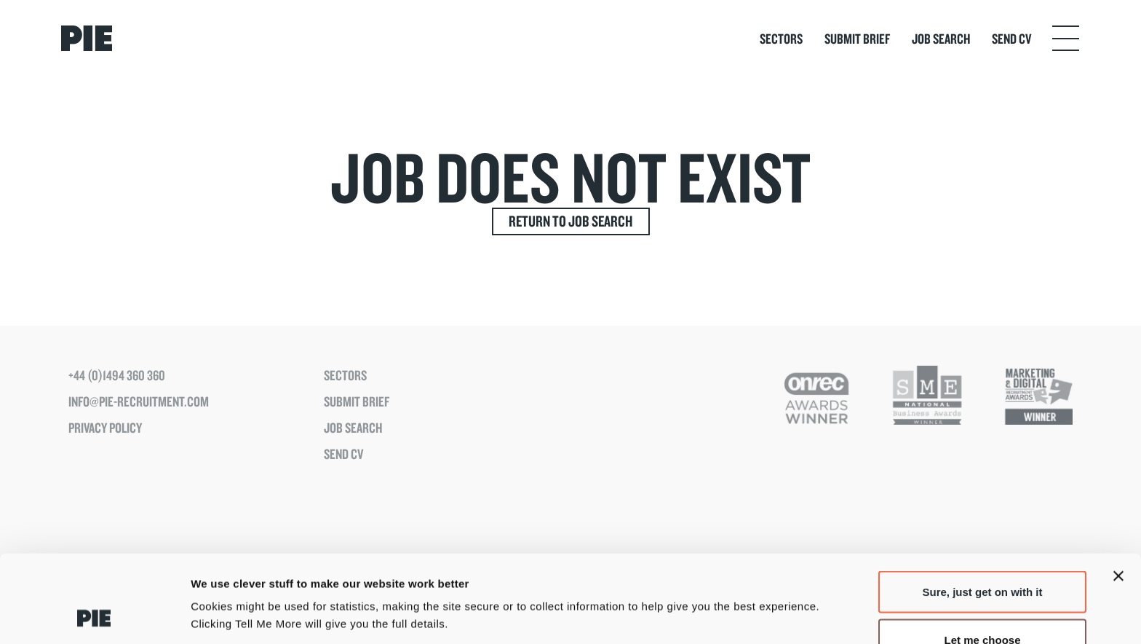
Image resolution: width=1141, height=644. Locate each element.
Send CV (1011, 38)
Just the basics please (982, 605)
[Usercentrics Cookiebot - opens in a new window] (94, 616)
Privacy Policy (105, 427)
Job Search (941, 38)
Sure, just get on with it (983, 509)
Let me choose (982, 557)
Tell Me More (763, 589)
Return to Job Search (570, 220)
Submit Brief (857, 38)
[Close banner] (1118, 494)
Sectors (781, 38)
